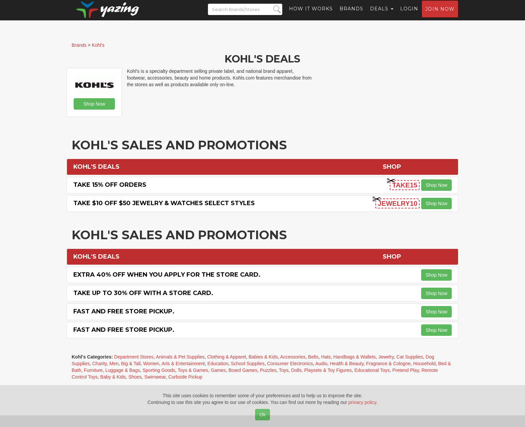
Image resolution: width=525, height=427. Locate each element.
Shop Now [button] (94, 104)
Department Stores (134, 357)
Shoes (135, 377)
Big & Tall (131, 363)
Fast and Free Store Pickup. (123, 311)
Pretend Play (405, 370)
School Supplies (248, 363)
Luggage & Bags (122, 370)
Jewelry (386, 357)
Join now (440, 15)
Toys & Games (193, 370)
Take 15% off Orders (109, 184)
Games (218, 370)
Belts (313, 357)
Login (409, 15)
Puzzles (268, 370)
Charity (99, 363)
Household (424, 363)
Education (217, 363)
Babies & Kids (263, 357)
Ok (262, 414)
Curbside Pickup (185, 377)
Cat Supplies (409, 357)
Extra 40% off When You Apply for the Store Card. (166, 274)
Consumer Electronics (290, 363)
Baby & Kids (113, 377)
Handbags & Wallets (354, 357)
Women (151, 363)
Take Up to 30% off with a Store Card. (143, 293)
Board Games (242, 370)
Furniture (93, 370)
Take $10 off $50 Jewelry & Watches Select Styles (164, 203)
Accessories (292, 357)
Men (114, 363)
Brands (351, 15)
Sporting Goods (159, 370)
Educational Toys (372, 370)
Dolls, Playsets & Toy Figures (321, 370)
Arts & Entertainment (183, 363)
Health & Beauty (346, 363)
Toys (284, 370)
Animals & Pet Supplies (180, 357)
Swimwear (155, 377)
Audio (321, 363)
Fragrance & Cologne (388, 363)
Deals (381, 15)
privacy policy (362, 402)
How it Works (311, 15)
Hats (326, 357)
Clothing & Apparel (226, 357)
